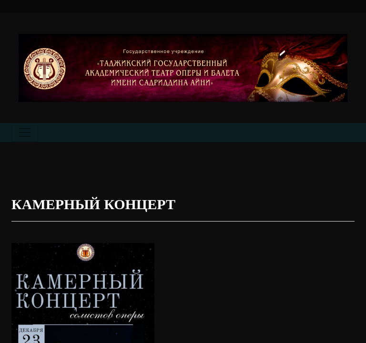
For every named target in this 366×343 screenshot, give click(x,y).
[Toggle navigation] (24, 132)
